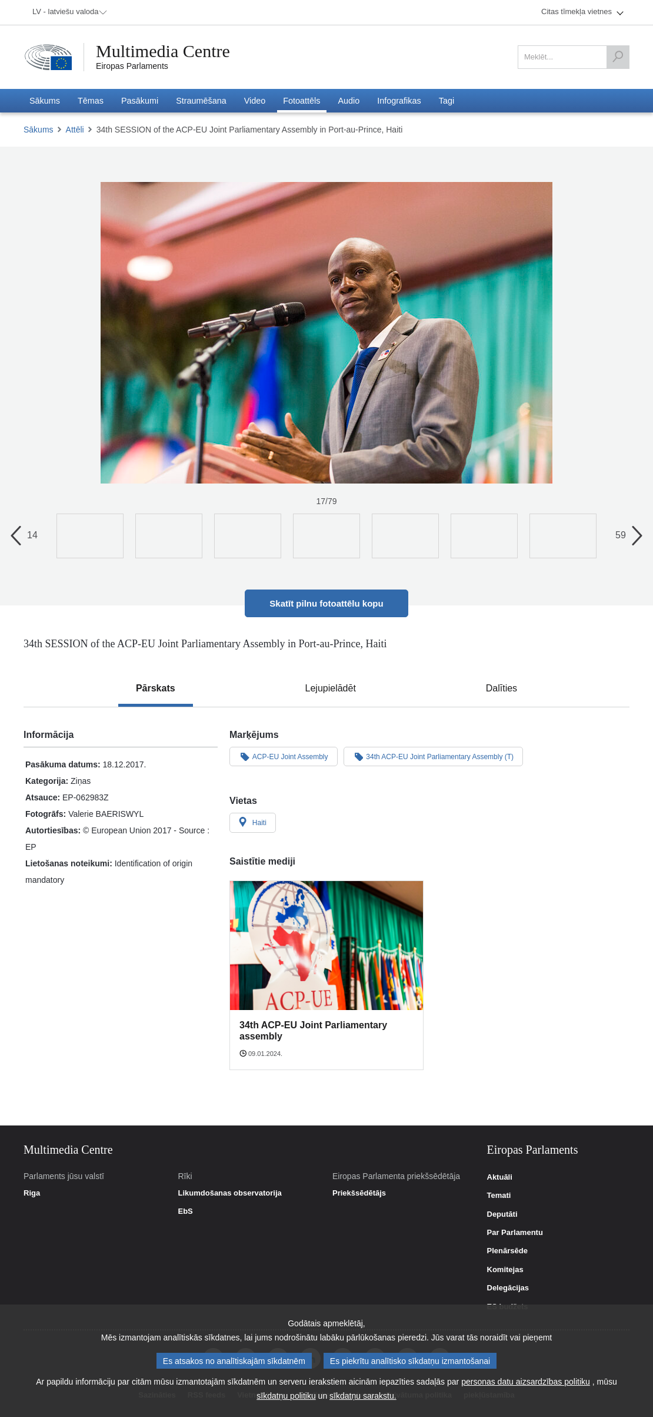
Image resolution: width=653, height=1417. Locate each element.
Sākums (39, 129)
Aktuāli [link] (499, 1177)
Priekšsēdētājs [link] (359, 1193)
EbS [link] (185, 1211)
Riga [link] (32, 1193)
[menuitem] (68, 12)
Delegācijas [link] (508, 1288)
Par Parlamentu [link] (515, 1233)
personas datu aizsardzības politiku (525, 1381)
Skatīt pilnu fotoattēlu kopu (326, 603)
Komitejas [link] (505, 1270)
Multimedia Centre (163, 51)
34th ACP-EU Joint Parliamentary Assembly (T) (433, 756)
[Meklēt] (618, 57)
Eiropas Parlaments (132, 66)
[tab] (155, 688)
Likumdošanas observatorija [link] (229, 1193)
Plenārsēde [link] (507, 1251)
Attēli (75, 129)
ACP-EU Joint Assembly (283, 756)
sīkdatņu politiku (285, 1396)
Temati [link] (499, 1195)
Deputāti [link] (502, 1214)
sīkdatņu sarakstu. (363, 1396)
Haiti (252, 822)
